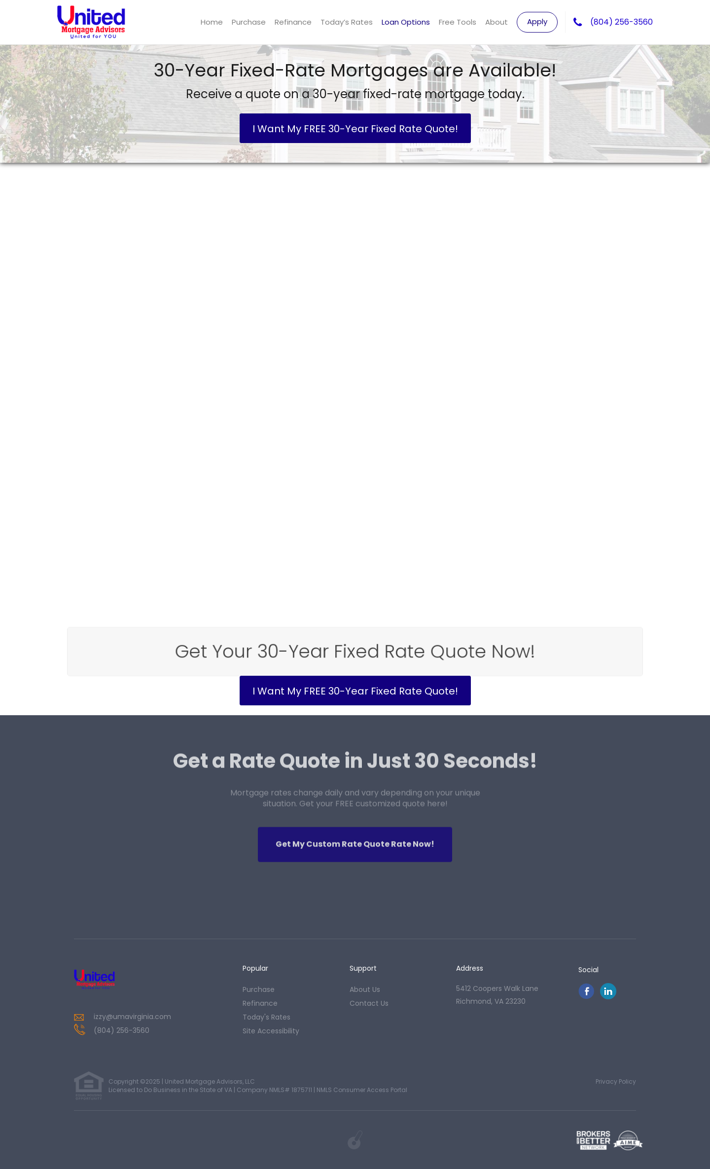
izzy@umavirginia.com (132, 1017)
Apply (537, 21)
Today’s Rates (346, 22)
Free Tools (457, 22)
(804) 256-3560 (621, 22)
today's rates (266, 1017)
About (496, 22)
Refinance (293, 22)
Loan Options (406, 22)
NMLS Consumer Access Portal (362, 1090)
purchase (259, 989)
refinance (260, 1003)
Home (212, 22)
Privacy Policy (616, 1081)
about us (365, 989)
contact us (369, 1003)
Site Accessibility (271, 1031)
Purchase (249, 22)
